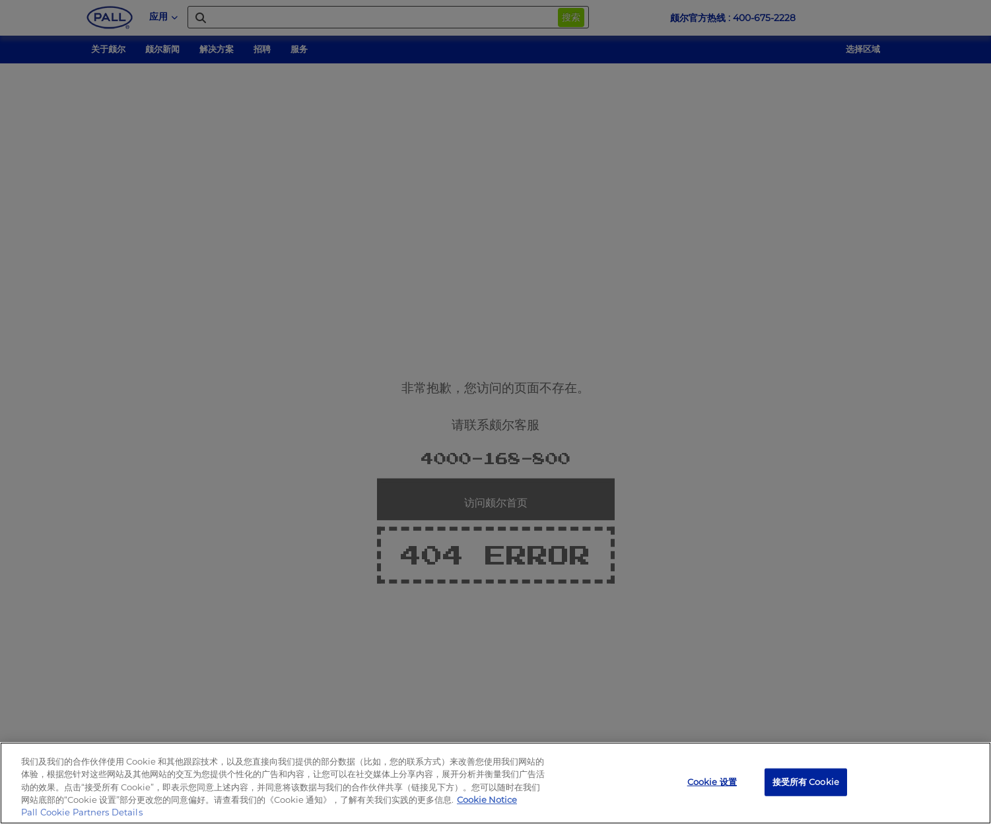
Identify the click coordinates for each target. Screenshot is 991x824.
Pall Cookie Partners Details (82, 812)
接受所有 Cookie (805, 781)
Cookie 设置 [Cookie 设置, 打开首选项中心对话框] (712, 781)
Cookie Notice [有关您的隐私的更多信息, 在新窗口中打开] (487, 799)
